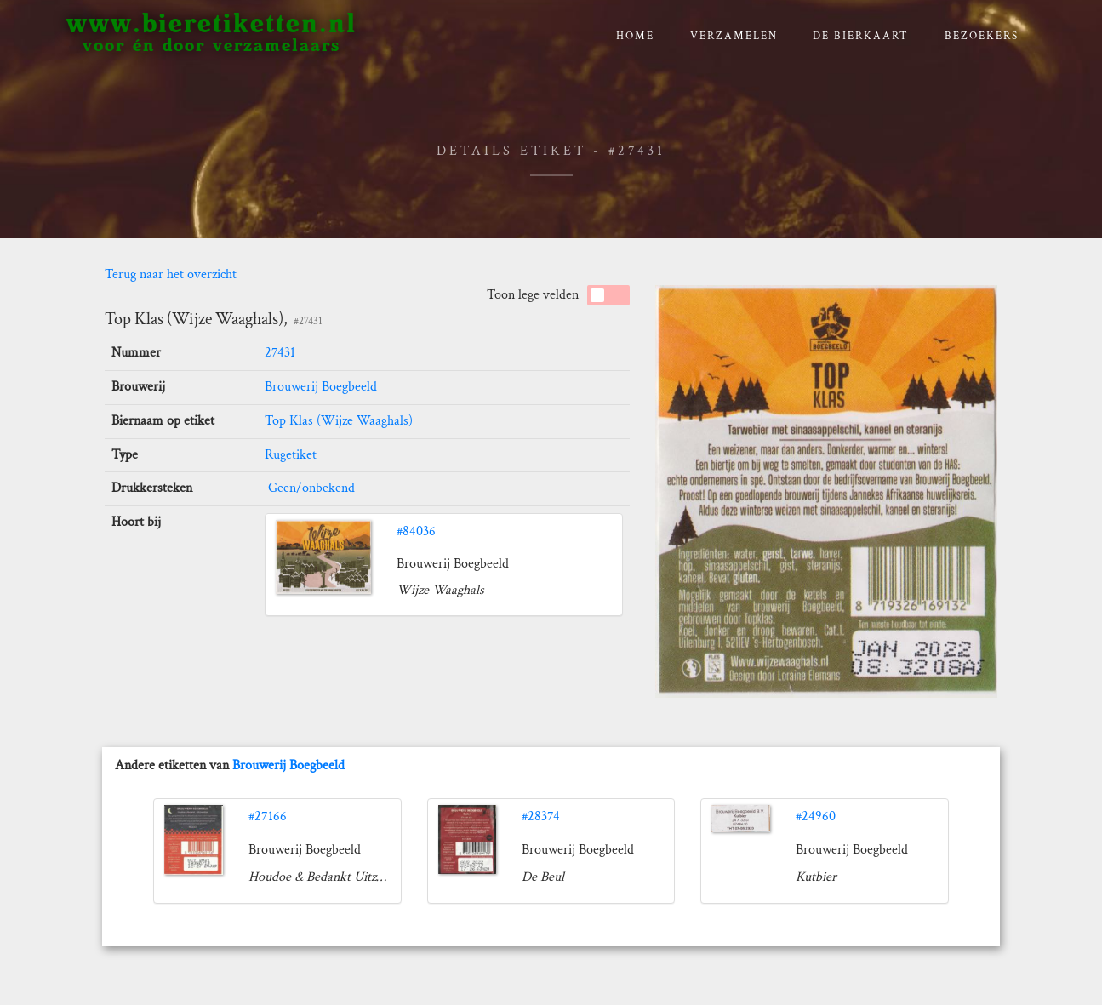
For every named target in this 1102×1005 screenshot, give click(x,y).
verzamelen (734, 36)
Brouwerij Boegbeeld (321, 387)
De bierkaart (861, 36)
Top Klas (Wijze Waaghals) (339, 421)
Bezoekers (982, 36)
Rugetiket (291, 455)
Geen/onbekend (310, 488)
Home (635, 36)
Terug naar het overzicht (171, 274)
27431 (280, 353)
